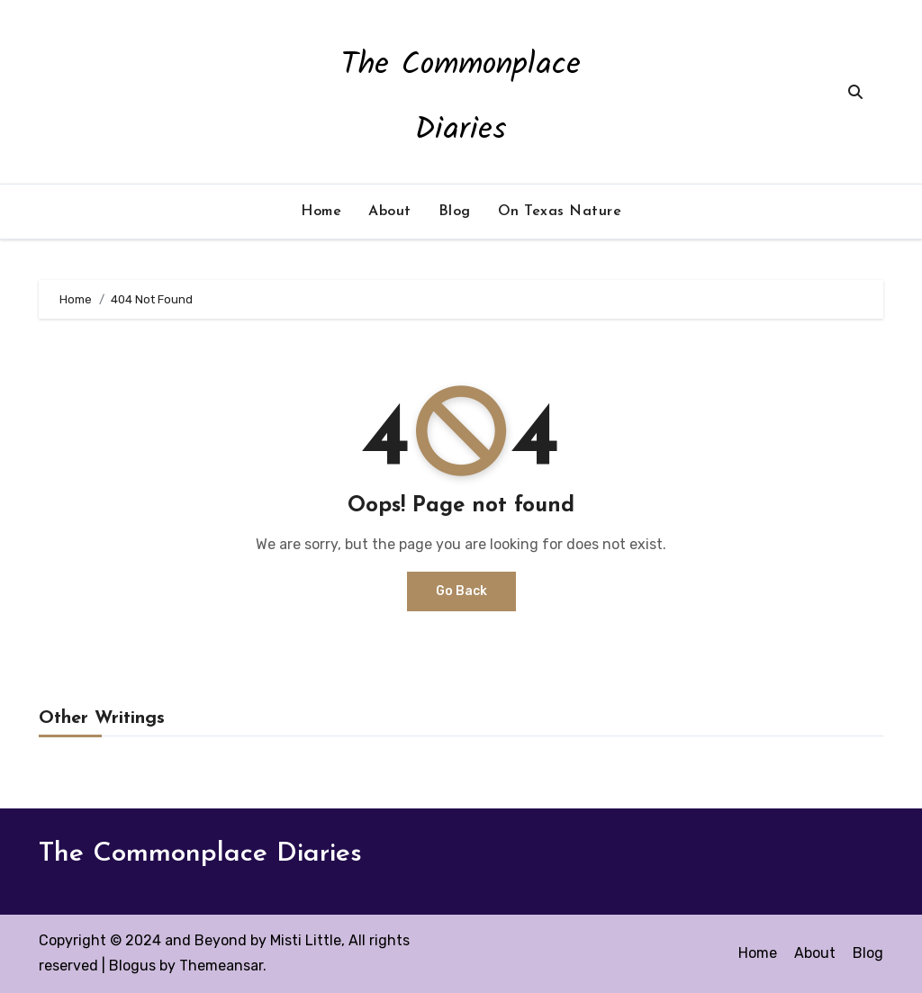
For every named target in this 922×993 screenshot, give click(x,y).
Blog (454, 211)
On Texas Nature (560, 211)
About (389, 211)
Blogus (132, 965)
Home (321, 211)
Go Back (461, 591)
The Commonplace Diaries (200, 854)
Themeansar (221, 965)
